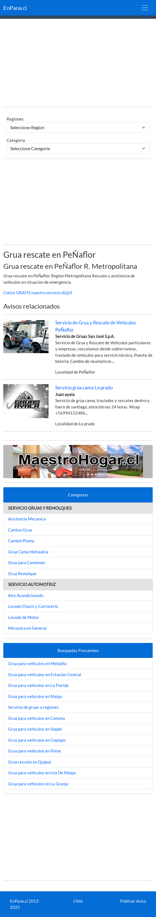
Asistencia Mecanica (27, 518)
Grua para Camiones (26, 562)
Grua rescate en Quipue (29, 761)
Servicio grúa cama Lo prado (84, 387)
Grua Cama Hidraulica (28, 551)
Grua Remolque (22, 573)
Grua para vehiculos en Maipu (35, 696)
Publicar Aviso (133, 900)
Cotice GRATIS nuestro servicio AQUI (37, 292)
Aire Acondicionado (25, 595)
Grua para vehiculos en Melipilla (37, 663)
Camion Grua (20, 529)
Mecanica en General (27, 628)
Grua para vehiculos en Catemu (36, 718)
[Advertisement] (78, 63)
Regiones (15, 118)
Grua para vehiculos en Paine (34, 750)
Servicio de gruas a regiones (33, 707)
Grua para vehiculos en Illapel (35, 728)
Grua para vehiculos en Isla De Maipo (42, 772)
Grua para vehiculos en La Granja (38, 783)
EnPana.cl (15, 7)
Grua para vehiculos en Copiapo (37, 740)
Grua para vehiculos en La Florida (38, 685)
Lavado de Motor (23, 617)
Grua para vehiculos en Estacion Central (44, 674)
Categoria (16, 140)
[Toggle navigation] (145, 7)
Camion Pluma (21, 540)
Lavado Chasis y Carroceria (33, 606)
